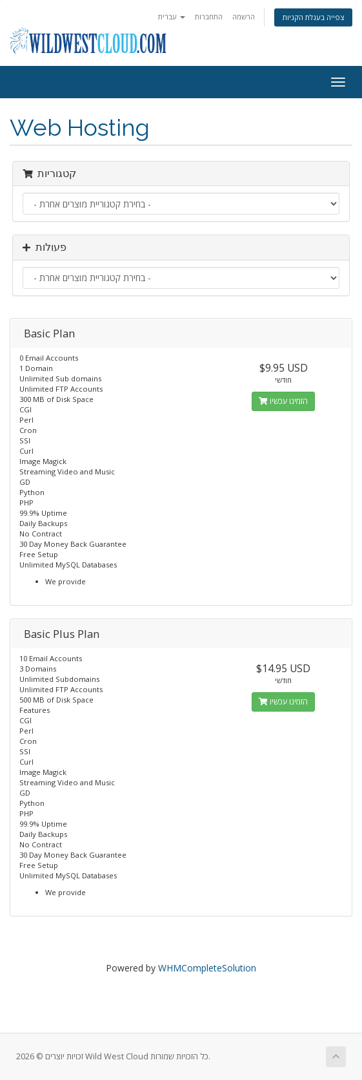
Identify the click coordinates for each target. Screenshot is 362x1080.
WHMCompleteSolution (207, 968)
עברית (171, 16)
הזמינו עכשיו (283, 401)
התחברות (209, 16)
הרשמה (243, 16)
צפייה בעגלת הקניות (313, 17)
